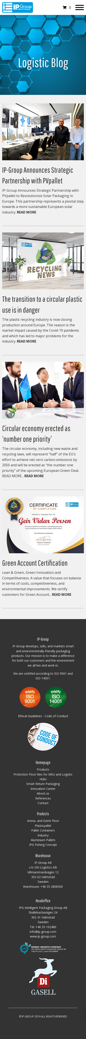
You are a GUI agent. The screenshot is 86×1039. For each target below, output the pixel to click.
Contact (43, 803)
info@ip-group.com (43, 932)
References (43, 798)
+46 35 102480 (46, 927)
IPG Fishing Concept (43, 845)
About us (43, 793)
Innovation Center (43, 789)
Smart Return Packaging (43, 784)
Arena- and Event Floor (43, 821)
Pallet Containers (43, 830)
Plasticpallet (43, 826)
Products (43, 769)
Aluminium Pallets (43, 840)
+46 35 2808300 (51, 886)
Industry (43, 835)
